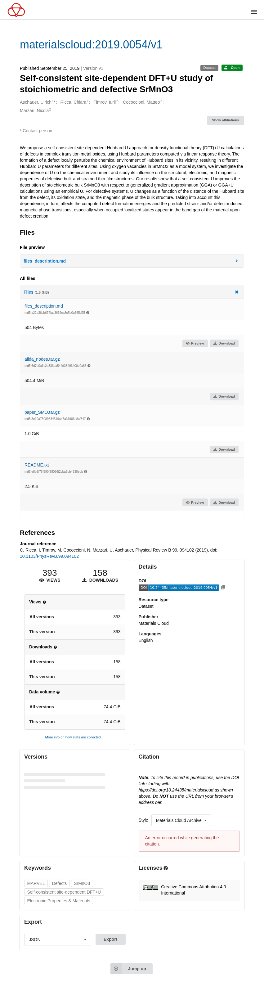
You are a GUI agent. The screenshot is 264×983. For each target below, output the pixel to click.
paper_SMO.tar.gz (42, 412)
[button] (132, 261)
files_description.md (44, 306)
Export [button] (110, 939)
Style (143, 820)
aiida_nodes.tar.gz (42, 359)
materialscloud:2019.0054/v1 (91, 44)
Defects (59, 883)
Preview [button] (195, 343)
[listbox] (181, 820)
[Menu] (254, 12)
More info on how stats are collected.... (75, 737)
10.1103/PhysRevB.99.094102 (49, 556)
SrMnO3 (82, 883)
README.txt (37, 464)
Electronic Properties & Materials (58, 900)
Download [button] (224, 343)
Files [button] (131, 292)
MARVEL (36, 883)
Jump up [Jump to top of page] (128, 968)
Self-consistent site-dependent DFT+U (64, 892)
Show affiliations (225, 120)
